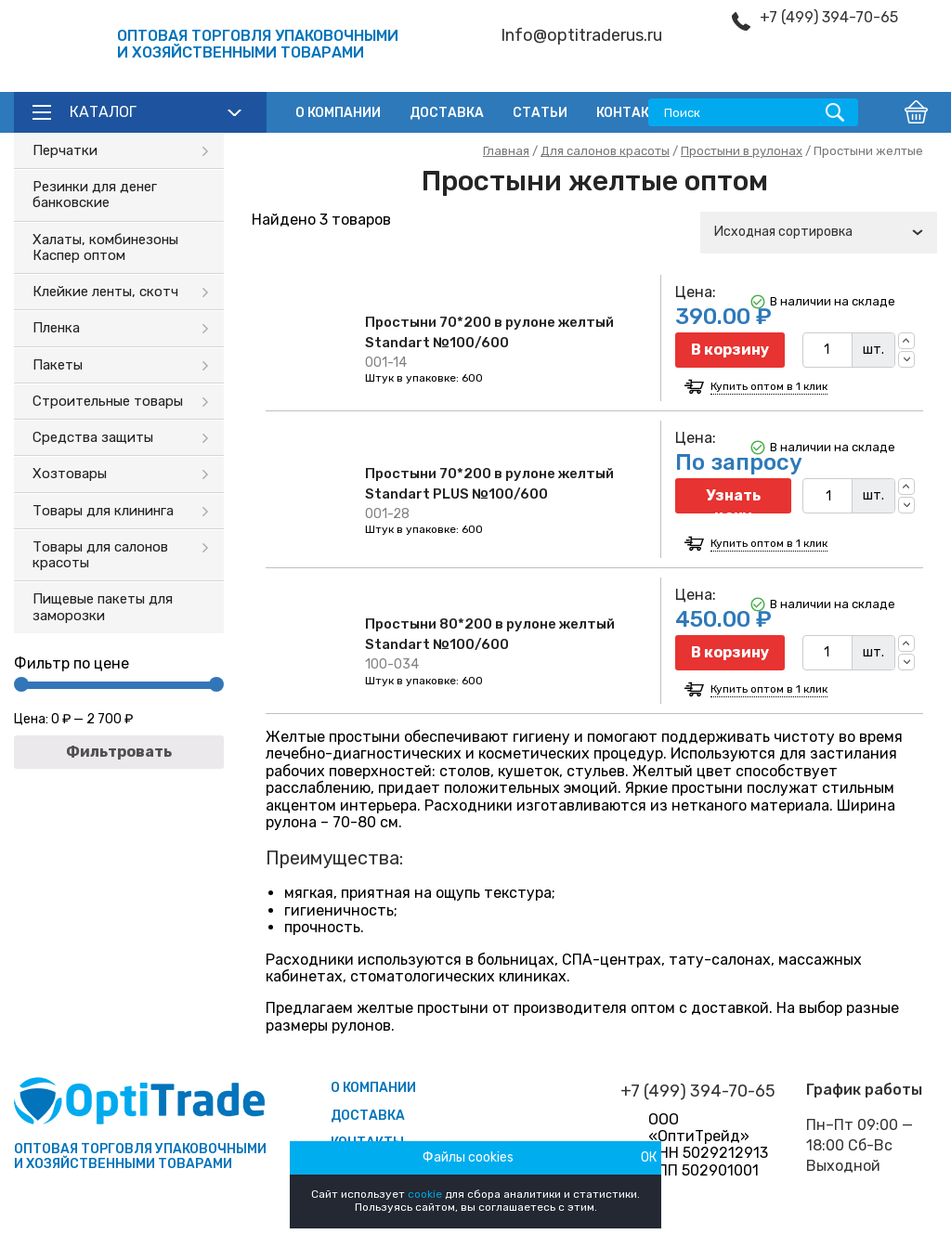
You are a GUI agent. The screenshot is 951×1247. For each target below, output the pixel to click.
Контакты (633, 113)
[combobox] (818, 232)
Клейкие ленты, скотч (105, 291)
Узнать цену (733, 500)
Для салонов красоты (605, 151)
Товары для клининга (103, 510)
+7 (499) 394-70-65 (829, 17)
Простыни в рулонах (741, 151)
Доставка (447, 113)
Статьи (540, 113)
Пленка (56, 327)
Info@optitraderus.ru (581, 35)
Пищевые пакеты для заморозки (103, 607)
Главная (506, 151)
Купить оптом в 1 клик (768, 387)
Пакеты (58, 365)
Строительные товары (108, 401)
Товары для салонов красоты (100, 555)
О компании (338, 113)
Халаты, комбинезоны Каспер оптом (105, 247)
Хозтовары (70, 473)
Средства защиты (93, 437)
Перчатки (65, 150)
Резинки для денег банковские (95, 194)
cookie (425, 1194)
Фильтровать (119, 751)
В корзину (730, 349)
